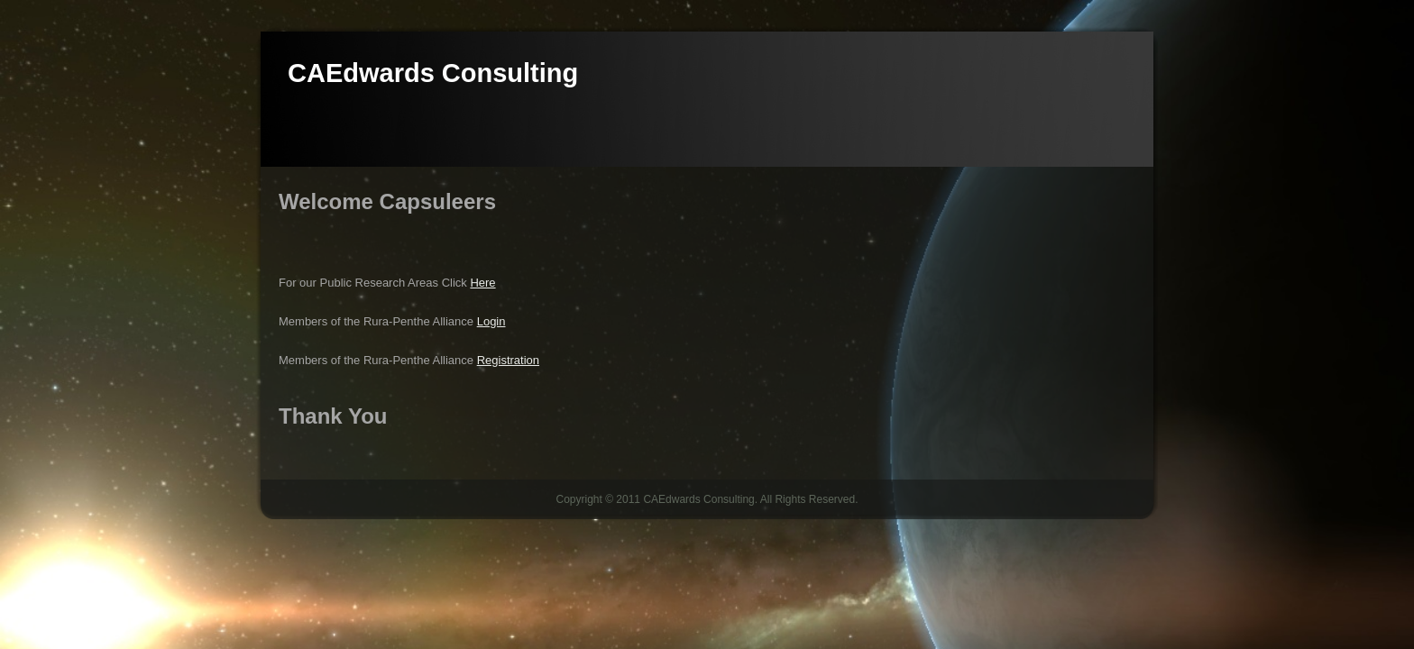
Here (482, 282)
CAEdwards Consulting (433, 73)
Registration (508, 360)
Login (491, 321)
